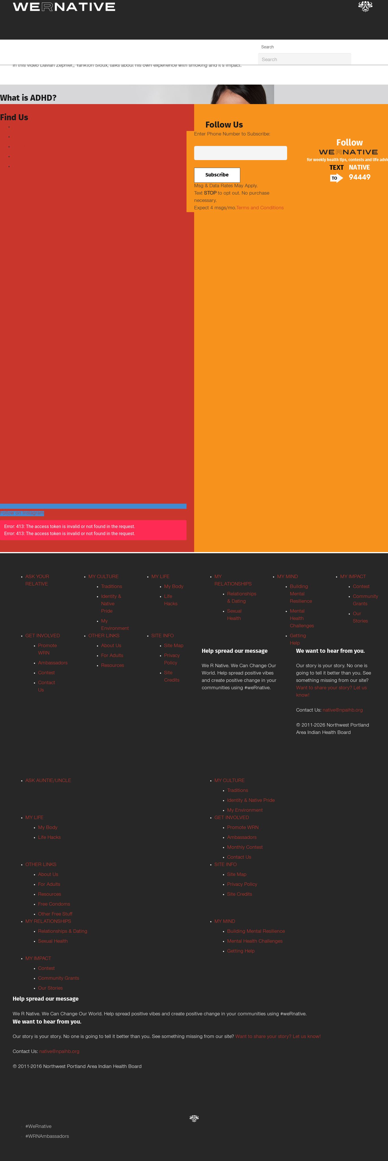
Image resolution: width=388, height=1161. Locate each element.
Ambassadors (53, 663)
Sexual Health (53, 941)
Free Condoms (54, 904)
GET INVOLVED (42, 636)
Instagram (23, 157)
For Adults (112, 656)
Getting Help (241, 951)
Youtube (22, 147)
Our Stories (50, 988)
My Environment (245, 810)
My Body (173, 587)
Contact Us (239, 857)
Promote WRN (243, 828)
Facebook (23, 127)
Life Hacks (49, 838)
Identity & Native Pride (111, 604)
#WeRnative (38, 1127)
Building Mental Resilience (301, 594)
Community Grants (58, 978)
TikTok (20, 166)
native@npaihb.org (343, 710)
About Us (111, 646)
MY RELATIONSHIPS (48, 922)
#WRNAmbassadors (47, 1137)
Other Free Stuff (55, 914)
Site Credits (239, 894)
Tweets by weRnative (22, 290)
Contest (46, 673)
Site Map (173, 646)
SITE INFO (162, 636)
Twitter (20, 137)
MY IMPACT (353, 577)
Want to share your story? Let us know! (278, 1037)
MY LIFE (160, 577)
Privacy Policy (242, 885)
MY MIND (287, 577)
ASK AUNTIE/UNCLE (48, 781)
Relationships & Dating (62, 931)
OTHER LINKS (104, 636)
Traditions (111, 587)
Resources (112, 666)
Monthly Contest (245, 847)
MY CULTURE (103, 577)
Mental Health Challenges (302, 619)
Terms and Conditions (260, 208)
